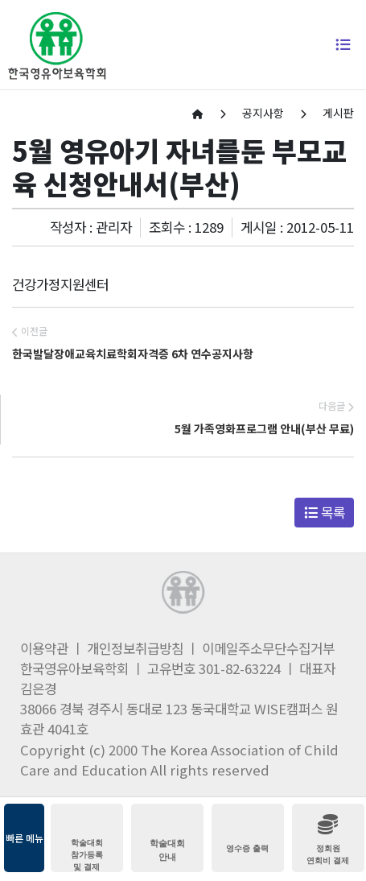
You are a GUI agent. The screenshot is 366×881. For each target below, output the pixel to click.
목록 (324, 512)
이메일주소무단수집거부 (268, 648)
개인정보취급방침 (135, 648)
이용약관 (44, 648)
